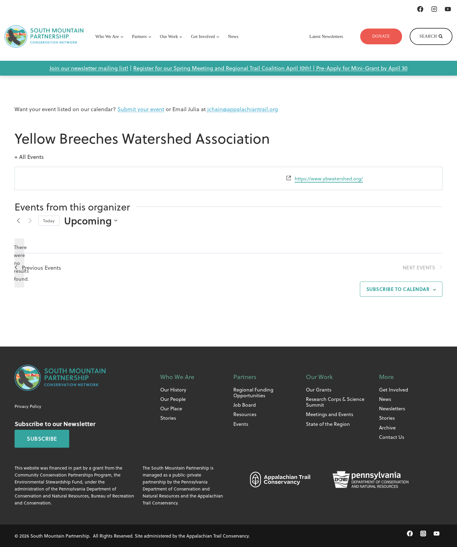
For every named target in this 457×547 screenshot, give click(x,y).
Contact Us (391, 436)
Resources (244, 414)
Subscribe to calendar (397, 288)
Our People (173, 398)
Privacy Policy (28, 406)
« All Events (29, 156)
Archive (387, 427)
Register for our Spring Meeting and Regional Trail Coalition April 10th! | (224, 68)
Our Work (319, 376)
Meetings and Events (329, 414)
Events (240, 423)
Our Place (171, 408)
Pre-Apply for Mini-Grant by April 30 (362, 68)
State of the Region (328, 423)
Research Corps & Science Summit (335, 401)
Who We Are (177, 376)
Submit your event (140, 109)
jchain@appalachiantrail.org (242, 109)
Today (49, 220)
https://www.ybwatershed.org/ (329, 178)
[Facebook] (420, 9)
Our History (173, 389)
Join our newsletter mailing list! (88, 68)
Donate (381, 36)
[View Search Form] (431, 36)
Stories (168, 417)
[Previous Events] (18, 220)
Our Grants (318, 389)
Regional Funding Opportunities (253, 392)
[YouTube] (448, 9)
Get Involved (393, 389)
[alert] (19, 263)
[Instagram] (434, 9)
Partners (244, 376)
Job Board (244, 404)
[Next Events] (30, 220)
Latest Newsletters (326, 36)
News (233, 36)
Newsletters (392, 408)
